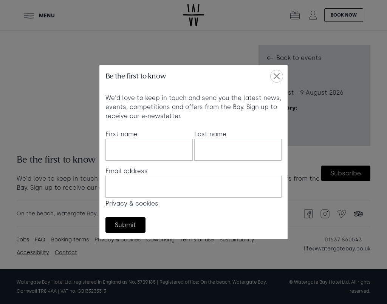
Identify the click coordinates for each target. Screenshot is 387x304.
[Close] (276, 76)
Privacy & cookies (131, 203)
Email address (126, 171)
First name (121, 134)
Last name (210, 134)
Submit (125, 225)
